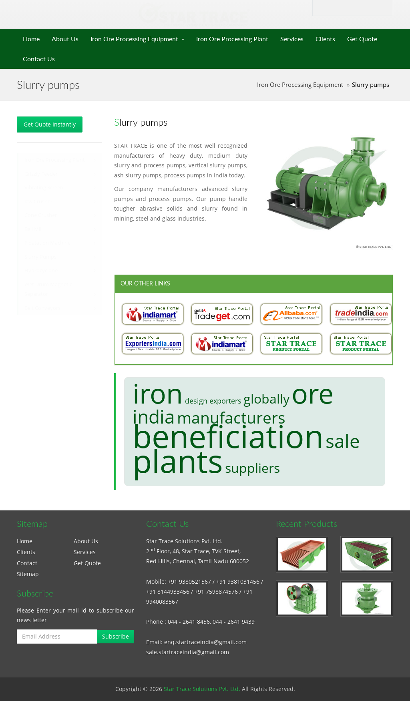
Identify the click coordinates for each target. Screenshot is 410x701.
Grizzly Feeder (41, 174)
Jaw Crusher (38, 201)
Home (31, 38)
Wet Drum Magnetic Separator (48, 289)
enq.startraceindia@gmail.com (205, 642)
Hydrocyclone (41, 270)
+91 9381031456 (237, 581)
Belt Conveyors (42, 308)
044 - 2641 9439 (234, 621)
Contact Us (39, 58)
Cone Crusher (40, 215)
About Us (65, 38)
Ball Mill (33, 229)
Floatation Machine (47, 242)
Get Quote (362, 38)
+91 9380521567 (189, 581)
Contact (27, 563)
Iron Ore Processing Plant (232, 38)
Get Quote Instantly (50, 124)
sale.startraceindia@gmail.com (187, 652)
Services (291, 38)
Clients (325, 38)
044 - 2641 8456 (189, 621)
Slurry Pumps (40, 256)
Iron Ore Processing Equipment (134, 38)
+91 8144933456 (167, 591)
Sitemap (28, 574)
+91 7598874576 (216, 591)
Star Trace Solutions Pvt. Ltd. (202, 689)
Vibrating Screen (43, 187)
